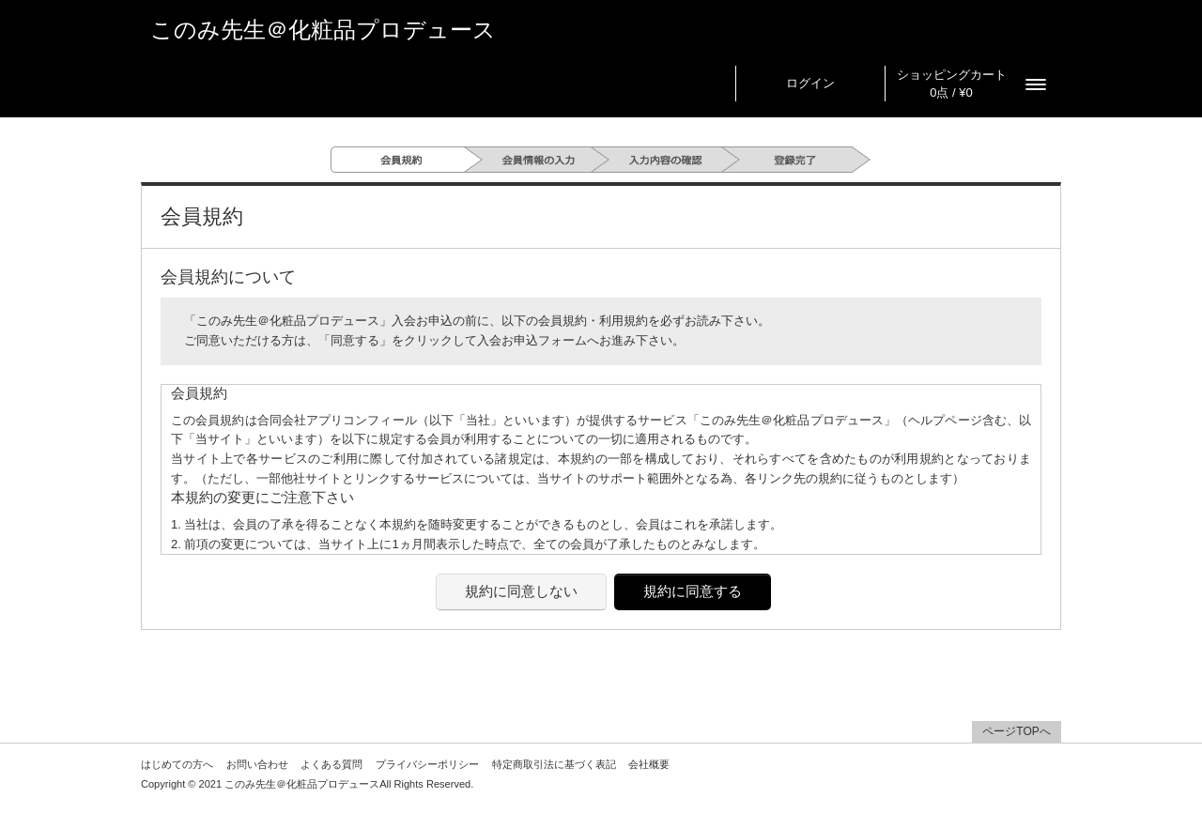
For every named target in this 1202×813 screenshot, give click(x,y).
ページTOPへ (1016, 731)
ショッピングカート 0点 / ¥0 (952, 84)
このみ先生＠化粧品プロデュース (323, 30)
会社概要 (649, 764)
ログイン (810, 83)
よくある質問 (331, 764)
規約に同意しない (521, 591)
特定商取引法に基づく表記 (554, 764)
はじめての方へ (177, 764)
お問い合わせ (257, 764)
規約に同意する (692, 591)
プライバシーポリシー (427, 764)
